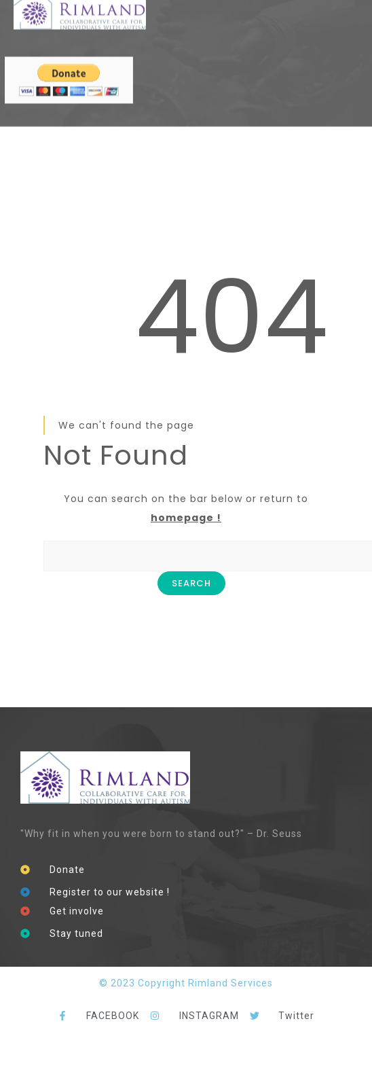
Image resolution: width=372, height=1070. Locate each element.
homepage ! (186, 517)
